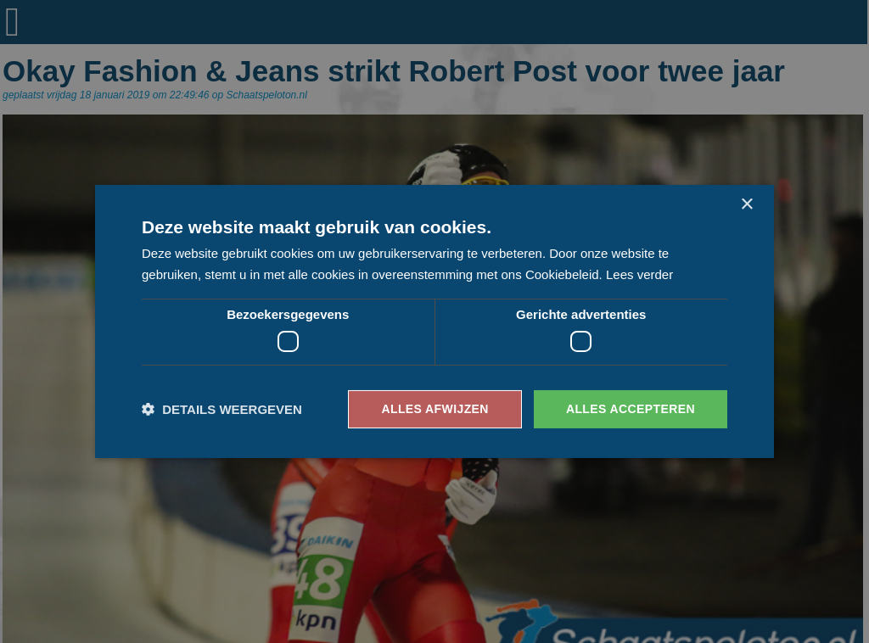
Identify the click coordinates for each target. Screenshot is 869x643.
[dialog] (434, 321)
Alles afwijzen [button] (434, 409)
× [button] (746, 204)
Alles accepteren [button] (630, 409)
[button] (222, 409)
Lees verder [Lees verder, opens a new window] (639, 274)
